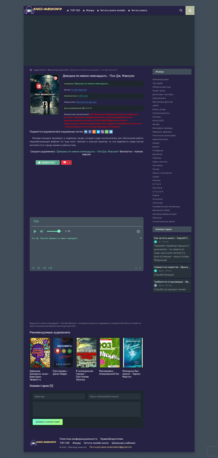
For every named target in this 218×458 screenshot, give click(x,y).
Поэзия (156, 169)
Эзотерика (158, 165)
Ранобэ (156, 124)
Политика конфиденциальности (78, 439)
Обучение (157, 218)
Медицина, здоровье (162, 132)
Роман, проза (159, 91)
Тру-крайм (158, 83)
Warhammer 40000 (161, 210)
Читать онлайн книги (96, 443)
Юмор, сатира (159, 109)
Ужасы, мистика (160, 162)
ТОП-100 (75, 10)
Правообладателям (111, 439)
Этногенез (158, 199)
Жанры (90, 10)
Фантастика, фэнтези (86, 102)
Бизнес (156, 147)
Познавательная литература (166, 206)
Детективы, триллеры (163, 94)
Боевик (156, 143)
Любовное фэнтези (162, 87)
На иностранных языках (164, 221)
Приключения (159, 98)
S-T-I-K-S (157, 184)
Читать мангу (139, 10)
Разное (156, 195)
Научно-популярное (162, 173)
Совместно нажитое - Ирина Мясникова (172, 267)
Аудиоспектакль (160, 139)
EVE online (157, 188)
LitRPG (156, 106)
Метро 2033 (158, 120)
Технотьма (158, 203)
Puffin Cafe (83, 96)
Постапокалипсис (161, 113)
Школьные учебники (123, 443)
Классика (157, 158)
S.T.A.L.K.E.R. (158, 191)
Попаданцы (158, 150)
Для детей (157, 154)
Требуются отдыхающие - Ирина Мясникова (172, 281)
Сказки (156, 177)
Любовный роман (161, 79)
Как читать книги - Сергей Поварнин (172, 238)
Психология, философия (164, 135)
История (157, 117)
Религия (156, 180)
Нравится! (48, 162)
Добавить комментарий (48, 422)
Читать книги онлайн (112, 10)
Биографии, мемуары (162, 128)
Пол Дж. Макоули (79, 90)
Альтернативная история (164, 214)
